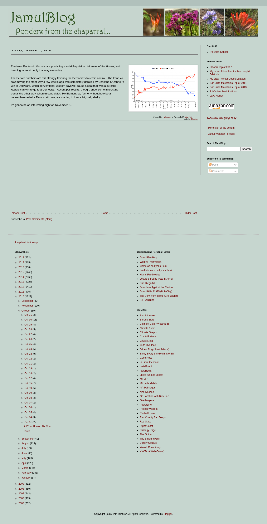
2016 (22, 267)
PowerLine (146, 404)
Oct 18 (28, 373)
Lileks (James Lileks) (151, 374)
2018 (22, 257)
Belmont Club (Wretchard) (154, 323)
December (27, 300)
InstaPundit (146, 366)
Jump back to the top (26, 242)
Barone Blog (147, 319)
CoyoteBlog (146, 340)
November (27, 305)
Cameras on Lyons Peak (153, 266)
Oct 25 (28, 344)
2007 (22, 493)
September (27, 438)
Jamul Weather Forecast (221, 133)
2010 (22, 296)
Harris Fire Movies (150, 274)
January (26, 477)
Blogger (168, 514)
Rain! (27, 431)
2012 (22, 286)
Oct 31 (28, 314)
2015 (22, 272)
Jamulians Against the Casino (156, 287)
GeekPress (146, 357)
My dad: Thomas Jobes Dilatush (228, 78)
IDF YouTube (147, 300)
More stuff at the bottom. (221, 127)
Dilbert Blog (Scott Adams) (154, 349)
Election (194, 119)
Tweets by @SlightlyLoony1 (222, 118)
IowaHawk (145, 370)
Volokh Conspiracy (150, 447)
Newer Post (18, 213)
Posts (213, 164)
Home (105, 213)
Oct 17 (28, 378)
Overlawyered (147, 400)
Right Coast (146, 426)
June (24, 453)
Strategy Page (148, 430)
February (26, 472)
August (25, 443)
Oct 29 (28, 324)
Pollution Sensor (219, 51)
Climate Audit (147, 328)
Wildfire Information (150, 261)
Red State (145, 421)
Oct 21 (28, 363)
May (24, 458)
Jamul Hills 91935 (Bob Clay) (156, 291)
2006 (22, 498)
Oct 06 (28, 407)
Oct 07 (28, 402)
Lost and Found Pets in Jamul (156, 278)
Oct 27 (28, 334)
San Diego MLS (148, 283)
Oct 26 (28, 339)
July (24, 448)
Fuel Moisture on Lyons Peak (156, 270)
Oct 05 (28, 412)
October (26, 310)
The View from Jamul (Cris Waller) (159, 295)
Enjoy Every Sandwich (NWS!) (157, 353)
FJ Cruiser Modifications (223, 91)
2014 (22, 277)
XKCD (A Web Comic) (152, 451)
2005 (22, 503)
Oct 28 (28, 329)
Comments (216, 171)
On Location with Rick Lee (154, 396)
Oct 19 (28, 368)
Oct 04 (28, 417)
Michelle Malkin (148, 383)
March (25, 467)
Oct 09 (28, 392)
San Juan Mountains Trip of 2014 (228, 83)
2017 (22, 262)
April (24, 463)
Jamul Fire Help (148, 257)
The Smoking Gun (150, 438)
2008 (22, 488)
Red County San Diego (153, 417)
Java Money (216, 95)
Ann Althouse (147, 315)
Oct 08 (28, 397)
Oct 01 (28, 422)
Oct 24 (28, 349)
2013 (22, 281)
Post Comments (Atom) (39, 219)
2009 (22, 483)
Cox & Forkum (148, 336)
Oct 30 (28, 319)
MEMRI (144, 379)
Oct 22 (28, 358)
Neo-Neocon (147, 392)
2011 (22, 291)
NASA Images (148, 387)
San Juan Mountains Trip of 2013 (228, 87)
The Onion (146, 434)
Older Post (191, 213)
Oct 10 (28, 388)
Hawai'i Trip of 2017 (221, 67)
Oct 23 (28, 353)
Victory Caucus (148, 442)
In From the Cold (149, 362)
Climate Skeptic (148, 332)
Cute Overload (148, 345)
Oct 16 (28, 383)
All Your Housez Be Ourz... (38, 426)
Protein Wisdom (149, 408)
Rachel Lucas (147, 413)
